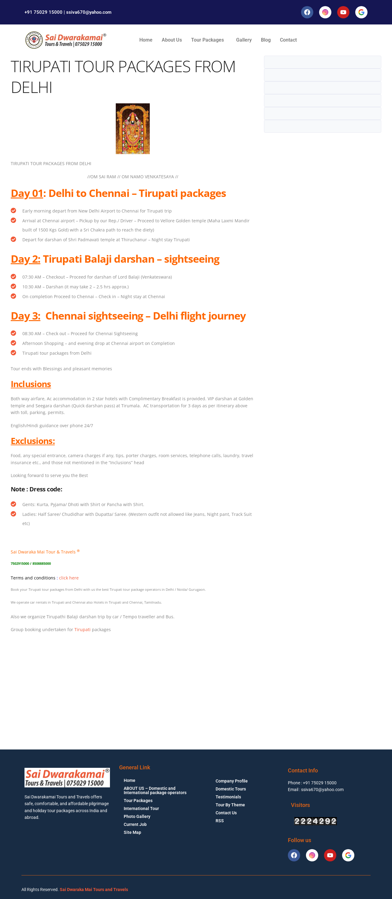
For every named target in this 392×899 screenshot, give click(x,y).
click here (69, 578)
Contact (288, 40)
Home (146, 40)
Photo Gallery (137, 816)
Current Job (135, 824)
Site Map (132, 832)
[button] (209, 40)
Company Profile (232, 781)
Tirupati (82, 629)
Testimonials (228, 796)
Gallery (244, 40)
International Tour (141, 808)
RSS (220, 820)
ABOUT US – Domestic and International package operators (155, 790)
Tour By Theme (230, 804)
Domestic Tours (231, 788)
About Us (172, 40)
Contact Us (226, 812)
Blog (266, 40)
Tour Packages (207, 40)
